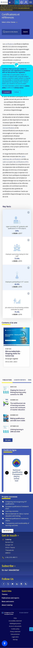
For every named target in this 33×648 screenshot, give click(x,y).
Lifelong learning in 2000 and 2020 (16, 430)
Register (26, 2)
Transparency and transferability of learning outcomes (17, 524)
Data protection (15, 634)
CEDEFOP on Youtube (12, 584)
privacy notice (18, 87)
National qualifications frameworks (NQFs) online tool (18, 475)
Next (26, 473)
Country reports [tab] (20, 380)
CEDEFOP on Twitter (8, 584)
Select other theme (8, 22)
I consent (7, 92)
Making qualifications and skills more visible (17, 419)
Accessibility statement (15, 621)
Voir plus (8, 440)
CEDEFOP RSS (25, 584)
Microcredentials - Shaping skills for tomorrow (13, 353)
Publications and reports (10, 598)
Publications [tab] (7, 380)
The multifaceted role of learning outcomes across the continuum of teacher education (17, 406)
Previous (7, 473)
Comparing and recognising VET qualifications (16, 503)
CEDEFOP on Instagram (21, 584)
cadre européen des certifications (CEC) (15, 162)
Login (21, 2)
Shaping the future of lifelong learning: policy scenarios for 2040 (18, 392)
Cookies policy (15, 629)
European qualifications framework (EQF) (17, 507)
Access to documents (15, 626)
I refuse (16, 92)
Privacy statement (15, 631)
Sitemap (15, 639)
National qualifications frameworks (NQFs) (17, 520)
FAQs (15, 618)
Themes (4, 594)
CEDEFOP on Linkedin (17, 584)
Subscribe (7, 566)
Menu (30, 2)
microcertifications (9, 128)
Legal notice (15, 637)
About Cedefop (7, 605)
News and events (8, 601)
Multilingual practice (15, 623)
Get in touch (9, 535)
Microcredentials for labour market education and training (17, 515)
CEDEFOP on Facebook (3, 584)
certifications (9, 44)
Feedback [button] (31, 629)
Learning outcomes (11, 511)
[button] (4, 643)
